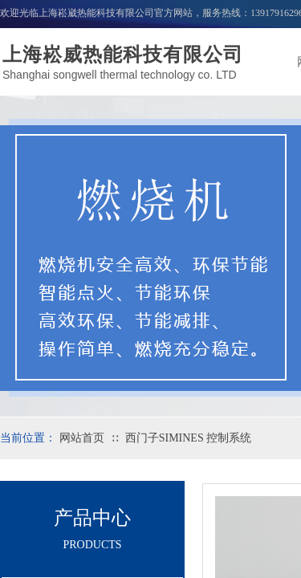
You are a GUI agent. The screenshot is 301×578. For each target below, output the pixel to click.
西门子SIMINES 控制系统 (188, 438)
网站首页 (81, 438)
